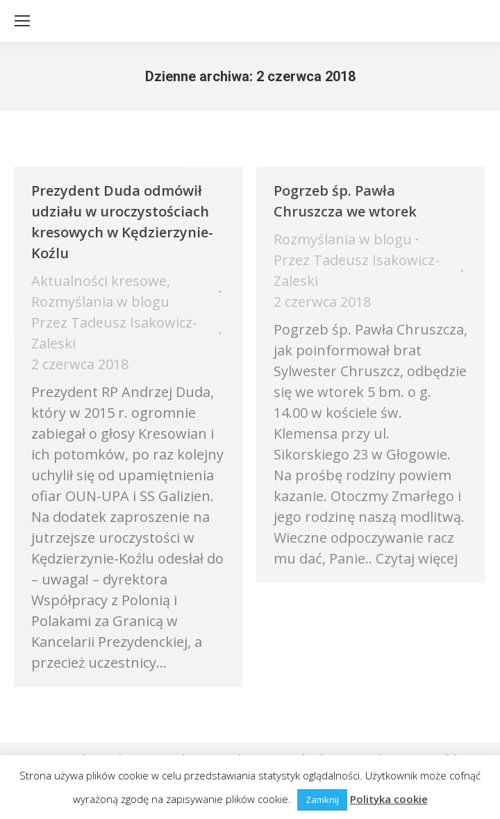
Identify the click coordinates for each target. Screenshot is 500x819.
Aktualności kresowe (99, 280)
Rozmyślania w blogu (100, 301)
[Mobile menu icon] (22, 20)
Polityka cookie (389, 799)
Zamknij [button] (322, 799)
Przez (114, 333)
